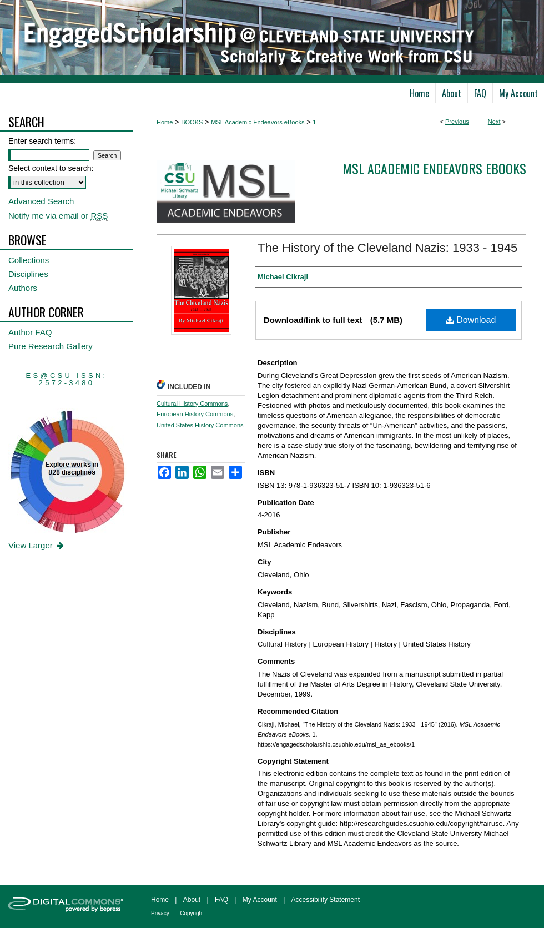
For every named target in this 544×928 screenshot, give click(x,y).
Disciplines (28, 274)
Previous (457, 121)
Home (165, 122)
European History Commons (195, 414)
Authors (22, 287)
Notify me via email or (58, 215)
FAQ (221, 900)
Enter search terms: (42, 141)
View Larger (37, 545)
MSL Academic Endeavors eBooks (257, 122)
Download (471, 320)
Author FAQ (30, 332)
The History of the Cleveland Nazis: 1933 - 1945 (387, 248)
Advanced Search (41, 201)
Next (494, 121)
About (191, 900)
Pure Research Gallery (50, 346)
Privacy (160, 913)
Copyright (192, 913)
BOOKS (192, 122)
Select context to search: (50, 168)
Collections (28, 260)
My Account (260, 900)
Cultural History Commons (192, 403)
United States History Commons (200, 425)
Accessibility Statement (325, 900)
